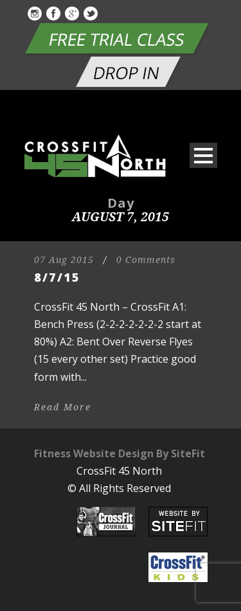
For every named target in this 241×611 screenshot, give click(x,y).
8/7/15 (57, 277)
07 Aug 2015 (64, 260)
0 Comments (145, 260)
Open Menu (203, 155)
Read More (62, 407)
